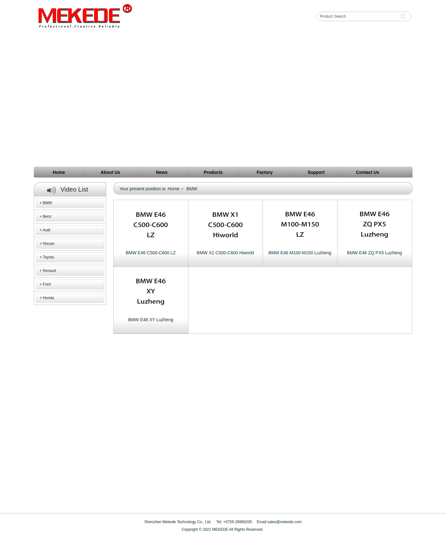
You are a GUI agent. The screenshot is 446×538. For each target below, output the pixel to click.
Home (173, 188)
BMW (47, 203)
